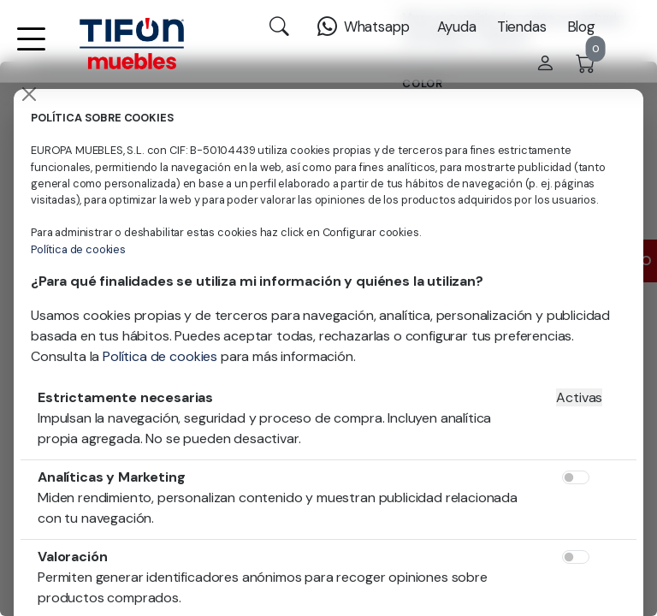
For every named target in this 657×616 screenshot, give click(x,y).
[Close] (29, 94)
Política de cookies (78, 249)
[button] (30, 50)
